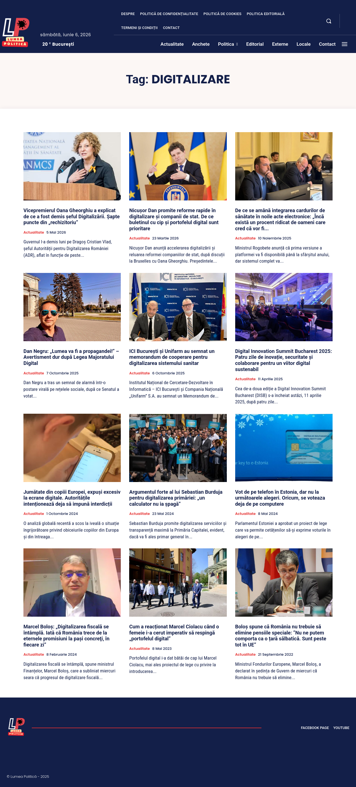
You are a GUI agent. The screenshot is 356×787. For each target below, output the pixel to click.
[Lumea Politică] (16, 726)
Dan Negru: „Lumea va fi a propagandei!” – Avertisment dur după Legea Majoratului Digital (71, 357)
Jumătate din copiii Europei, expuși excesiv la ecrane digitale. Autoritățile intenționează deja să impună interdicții (72, 498)
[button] (328, 21)
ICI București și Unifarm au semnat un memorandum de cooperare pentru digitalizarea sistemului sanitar (172, 357)
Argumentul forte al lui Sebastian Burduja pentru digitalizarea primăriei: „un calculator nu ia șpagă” (175, 498)
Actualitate (33, 232)
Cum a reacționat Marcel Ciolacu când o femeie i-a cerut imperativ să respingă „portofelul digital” (174, 632)
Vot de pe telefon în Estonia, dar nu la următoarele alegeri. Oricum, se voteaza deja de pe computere (280, 498)
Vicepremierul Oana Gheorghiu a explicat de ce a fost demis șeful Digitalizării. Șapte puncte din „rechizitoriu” (71, 216)
